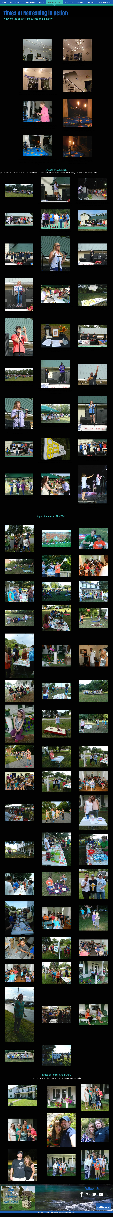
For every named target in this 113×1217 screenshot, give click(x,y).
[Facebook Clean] (81, 1194)
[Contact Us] (103, 1206)
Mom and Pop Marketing (53, 1212)
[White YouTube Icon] (100, 1194)
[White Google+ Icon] (87, 1194)
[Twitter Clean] (94, 1194)
